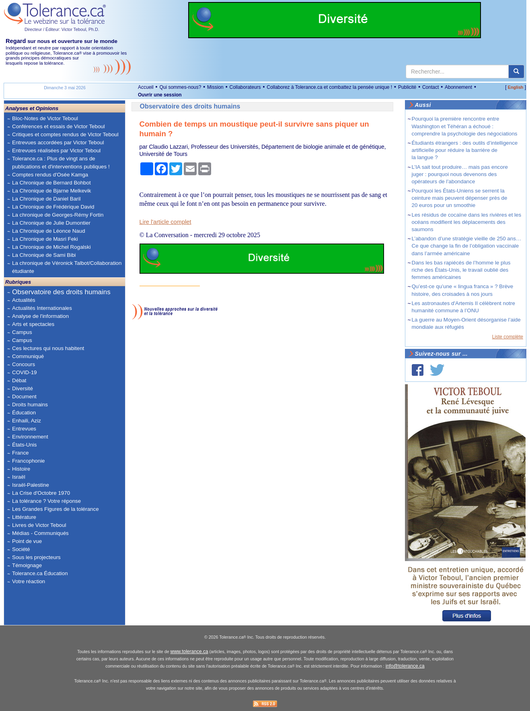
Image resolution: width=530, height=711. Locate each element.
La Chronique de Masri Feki (45, 239)
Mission (215, 87)
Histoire (21, 469)
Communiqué (28, 356)
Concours (23, 364)
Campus (22, 332)
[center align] (516, 71)
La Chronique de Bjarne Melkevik (51, 191)
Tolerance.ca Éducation (40, 573)
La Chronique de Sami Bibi (44, 255)
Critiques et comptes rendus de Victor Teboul (65, 134)
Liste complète (507, 337)
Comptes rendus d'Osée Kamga (50, 175)
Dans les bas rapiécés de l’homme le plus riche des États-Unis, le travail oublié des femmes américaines (461, 270)
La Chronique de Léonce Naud (48, 231)
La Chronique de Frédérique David (53, 207)
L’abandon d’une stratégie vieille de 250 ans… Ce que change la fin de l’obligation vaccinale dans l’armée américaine (467, 246)
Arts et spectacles (33, 324)
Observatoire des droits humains (61, 292)
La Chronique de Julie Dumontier (51, 223)
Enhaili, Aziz (26, 421)
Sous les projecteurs (36, 557)
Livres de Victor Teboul (39, 525)
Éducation (24, 413)
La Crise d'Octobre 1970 (41, 493)
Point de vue (27, 541)
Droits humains (30, 405)
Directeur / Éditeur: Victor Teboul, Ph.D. (62, 29)
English (515, 87)
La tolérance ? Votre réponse (46, 501)
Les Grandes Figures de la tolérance (55, 509)
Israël (18, 477)
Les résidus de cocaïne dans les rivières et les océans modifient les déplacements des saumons (467, 222)
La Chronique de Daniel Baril (46, 199)
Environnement (30, 437)
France (20, 453)
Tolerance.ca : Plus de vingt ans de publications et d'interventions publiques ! (61, 163)
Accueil (146, 87)
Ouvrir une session (160, 95)
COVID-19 (24, 372)
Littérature (24, 517)
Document (24, 396)
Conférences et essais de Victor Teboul (58, 126)
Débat (19, 380)
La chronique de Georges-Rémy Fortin (57, 215)
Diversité (22, 388)
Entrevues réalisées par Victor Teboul (56, 151)
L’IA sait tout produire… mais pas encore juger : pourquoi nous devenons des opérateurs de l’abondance (460, 174)
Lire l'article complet (165, 222)
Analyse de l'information (40, 316)
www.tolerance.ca (189, 651)
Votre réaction (28, 581)
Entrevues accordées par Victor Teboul (58, 142)
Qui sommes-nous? (180, 87)
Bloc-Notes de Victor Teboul (45, 118)
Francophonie (28, 461)
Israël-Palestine (30, 485)
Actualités (23, 300)
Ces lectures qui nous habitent (48, 348)
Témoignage (27, 565)
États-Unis (24, 445)
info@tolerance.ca (405, 666)
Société (21, 549)
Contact (430, 87)
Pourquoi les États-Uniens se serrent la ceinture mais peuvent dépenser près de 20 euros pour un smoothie (459, 198)
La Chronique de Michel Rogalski (51, 247)
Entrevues (24, 429)
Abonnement (458, 87)
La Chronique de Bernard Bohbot (51, 183)
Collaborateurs (245, 87)
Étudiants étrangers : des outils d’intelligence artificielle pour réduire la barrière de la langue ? (465, 150)
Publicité (407, 87)
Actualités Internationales (42, 308)
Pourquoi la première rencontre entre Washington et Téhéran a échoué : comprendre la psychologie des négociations (465, 126)
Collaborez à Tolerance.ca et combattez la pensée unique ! (329, 87)
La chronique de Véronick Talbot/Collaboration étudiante (66, 267)
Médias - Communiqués (40, 533)
